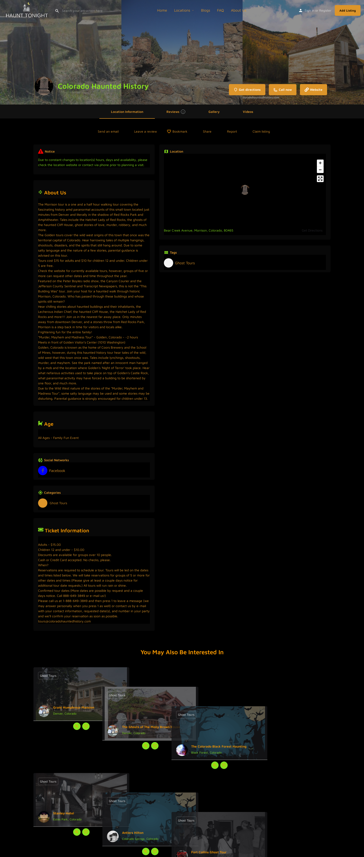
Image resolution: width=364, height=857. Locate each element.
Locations (182, 10)
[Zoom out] (320, 169)
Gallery (214, 112)
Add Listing (347, 10)
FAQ (220, 10)
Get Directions (312, 230)
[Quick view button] (77, 726)
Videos (248, 112)
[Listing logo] (44, 86)
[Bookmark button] (86, 726)
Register (325, 10)
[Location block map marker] (245, 190)
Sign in (309, 10)
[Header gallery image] (60, 52)
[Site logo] (27, 10)
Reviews (175, 112)
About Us (238, 10)
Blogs (205, 10)
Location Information (127, 112)
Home (162, 10)
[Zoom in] (320, 163)
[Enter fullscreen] (320, 178)
